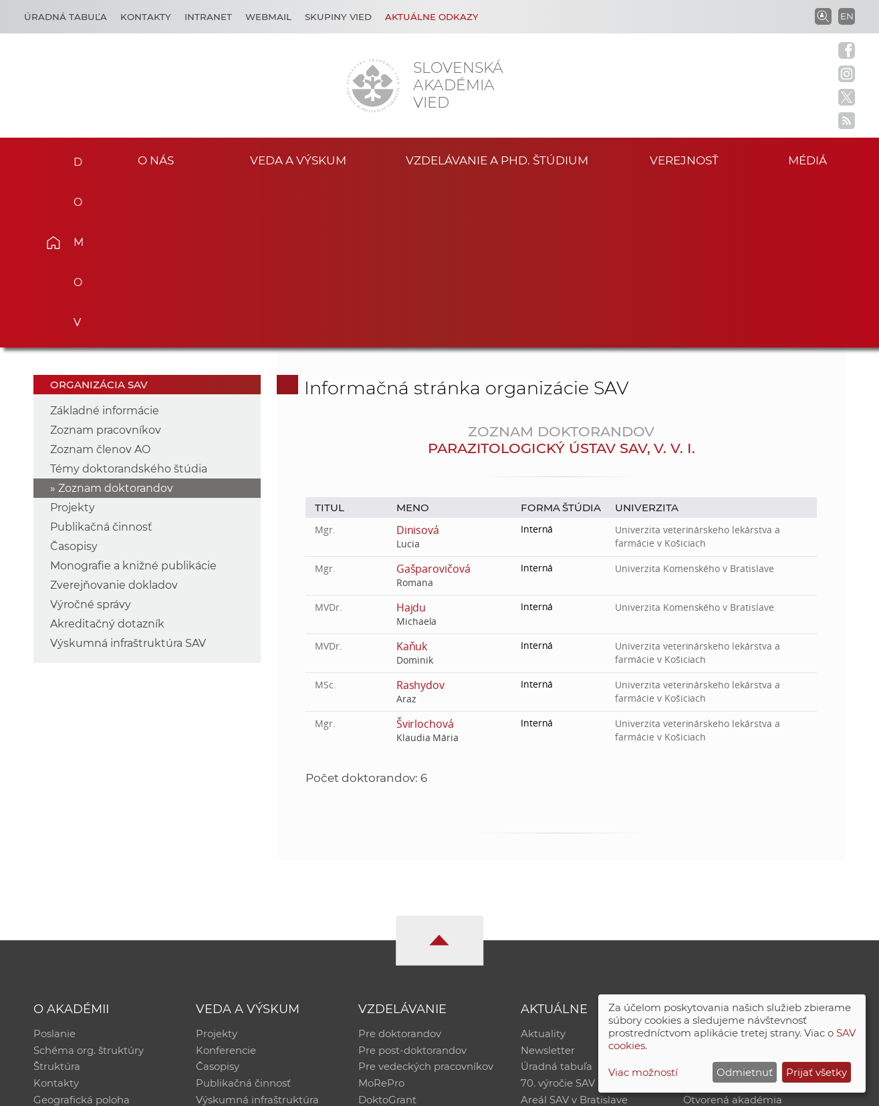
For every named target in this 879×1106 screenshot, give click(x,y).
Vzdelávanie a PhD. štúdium (497, 159)
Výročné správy (90, 438)
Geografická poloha (81, 938)
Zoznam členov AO (100, 283)
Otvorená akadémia (733, 938)
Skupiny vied (338, 16)
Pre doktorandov (399, 868)
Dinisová (418, 364)
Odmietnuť (745, 1072)
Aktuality (543, 868)
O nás (156, 159)
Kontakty (145, 16)
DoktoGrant (387, 938)
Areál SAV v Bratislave (574, 938)
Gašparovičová (433, 403)
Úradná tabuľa (556, 903)
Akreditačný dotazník (107, 458)
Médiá (812, 159)
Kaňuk (412, 480)
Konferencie (226, 885)
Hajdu (411, 441)
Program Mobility (401, 955)
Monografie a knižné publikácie (133, 400)
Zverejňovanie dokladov (114, 419)
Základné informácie (104, 245)
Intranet (208, 16)
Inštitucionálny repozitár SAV (754, 868)
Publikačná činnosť (101, 361)
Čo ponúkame (556, 955)
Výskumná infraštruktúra (257, 938)
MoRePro (381, 920)
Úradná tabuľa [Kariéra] (65, 16)
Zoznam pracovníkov (105, 264)
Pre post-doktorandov (412, 885)
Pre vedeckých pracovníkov (425, 903)
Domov (73, 158)
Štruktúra (56, 903)
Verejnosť (684, 159)
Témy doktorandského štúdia (128, 303)
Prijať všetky (816, 1072)
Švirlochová (425, 558)
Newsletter (548, 885)
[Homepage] (373, 85)
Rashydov (420, 519)
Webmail (268, 16)
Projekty (72, 341)
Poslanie (54, 868)
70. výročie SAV (558, 920)
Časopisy (74, 380)
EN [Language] (847, 16)
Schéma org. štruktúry (88, 885)
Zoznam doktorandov (115, 322)
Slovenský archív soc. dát (744, 885)
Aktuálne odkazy (432, 16)
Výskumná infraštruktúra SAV (128, 477)
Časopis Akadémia (729, 920)
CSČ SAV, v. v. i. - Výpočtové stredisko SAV (232, 1089)
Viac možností (643, 1072)
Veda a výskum (298, 159)
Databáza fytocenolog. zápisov (758, 903)
